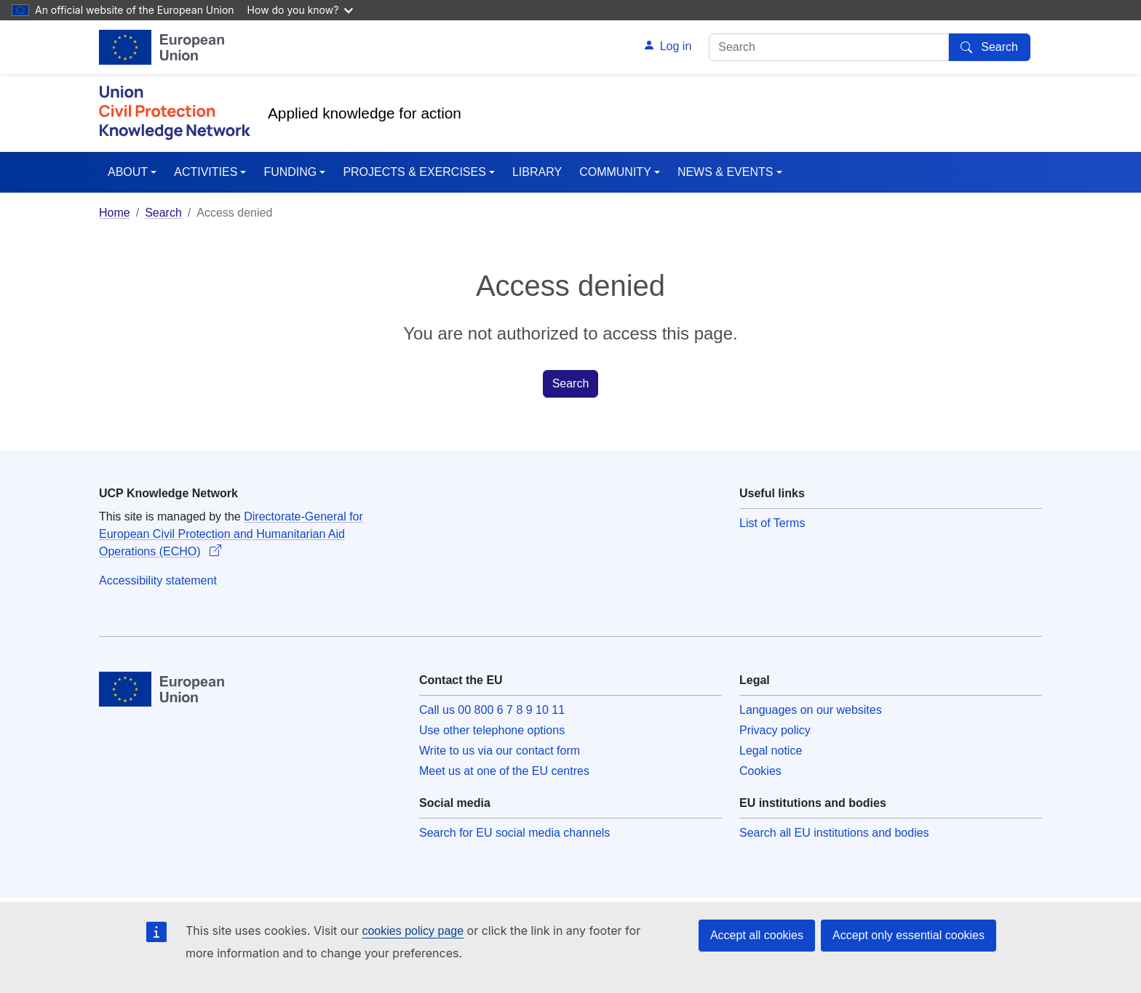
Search (163, 212)
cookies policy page (413, 931)
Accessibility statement (158, 580)
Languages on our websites (810, 710)
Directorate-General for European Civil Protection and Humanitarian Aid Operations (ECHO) (231, 534)
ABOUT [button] (128, 172)
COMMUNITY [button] (615, 172)
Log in (676, 46)
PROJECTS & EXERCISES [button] (414, 172)
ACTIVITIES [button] (205, 172)
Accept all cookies (756, 935)
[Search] (989, 47)
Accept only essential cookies (908, 935)
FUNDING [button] (290, 172)
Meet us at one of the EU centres (504, 771)
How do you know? (300, 10)
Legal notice (770, 750)
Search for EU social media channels (514, 833)
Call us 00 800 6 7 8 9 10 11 (492, 710)
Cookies (760, 771)
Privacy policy (775, 730)
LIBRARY (537, 172)
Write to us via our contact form (499, 750)
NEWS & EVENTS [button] (725, 172)
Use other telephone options (492, 730)
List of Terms (772, 523)
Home (114, 212)
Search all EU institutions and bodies (834, 833)
